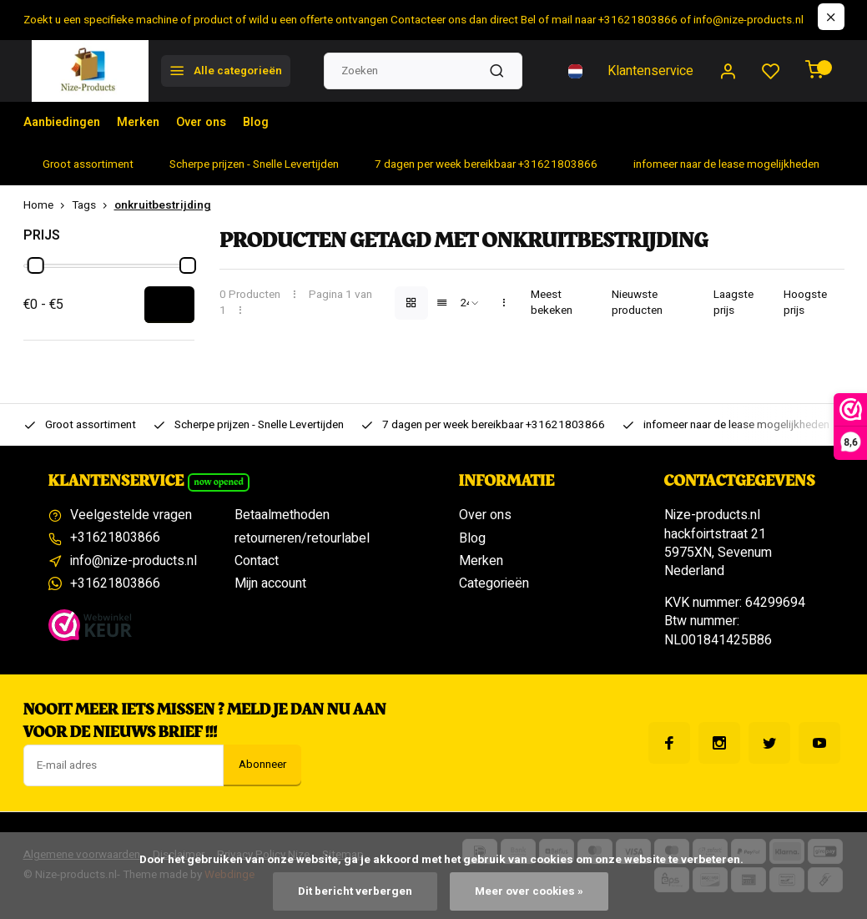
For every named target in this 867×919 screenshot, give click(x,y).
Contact (256, 561)
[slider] (35, 265)
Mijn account (270, 583)
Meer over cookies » (529, 891)
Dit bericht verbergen (355, 891)
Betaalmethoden (282, 515)
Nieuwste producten (637, 303)
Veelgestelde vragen (131, 515)
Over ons (217, 123)
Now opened (219, 482)
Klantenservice (650, 71)
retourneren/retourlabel (302, 538)
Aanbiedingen (65, 123)
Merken (149, 123)
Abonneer (262, 764)
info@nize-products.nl (133, 561)
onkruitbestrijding (162, 206)
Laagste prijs (733, 303)
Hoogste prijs (805, 303)
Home (47, 206)
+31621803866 (115, 538)
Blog (276, 123)
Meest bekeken (551, 303)
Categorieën (494, 583)
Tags (93, 206)
